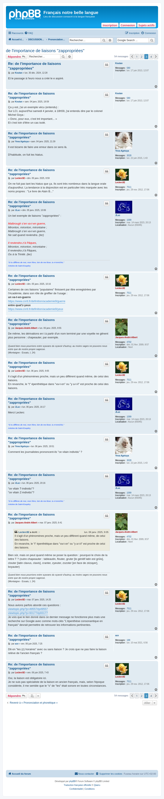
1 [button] (137, 57)
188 (128, 640)
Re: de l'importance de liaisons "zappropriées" (34, 66)
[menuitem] (28, 33)
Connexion (128, 25)
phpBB (72, 781)
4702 (129, 342)
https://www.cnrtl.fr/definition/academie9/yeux (35, 309)
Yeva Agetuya (122, 151)
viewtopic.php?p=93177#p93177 (28, 613)
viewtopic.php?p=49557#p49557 (28, 609)
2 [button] (141, 57)
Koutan (118, 63)
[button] (132, 56)
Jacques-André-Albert (126, 337)
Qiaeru (97, 785)
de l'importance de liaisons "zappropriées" (45, 50)
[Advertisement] (82, 738)
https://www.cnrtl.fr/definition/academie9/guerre (36, 301)
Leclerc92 (120, 182)
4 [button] (151, 57)
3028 (129, 155)
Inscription (110, 25)
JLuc (117, 215)
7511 (129, 187)
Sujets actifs (146, 25)
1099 (129, 220)
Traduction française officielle (77, 785)
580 (128, 68)
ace (117, 635)
